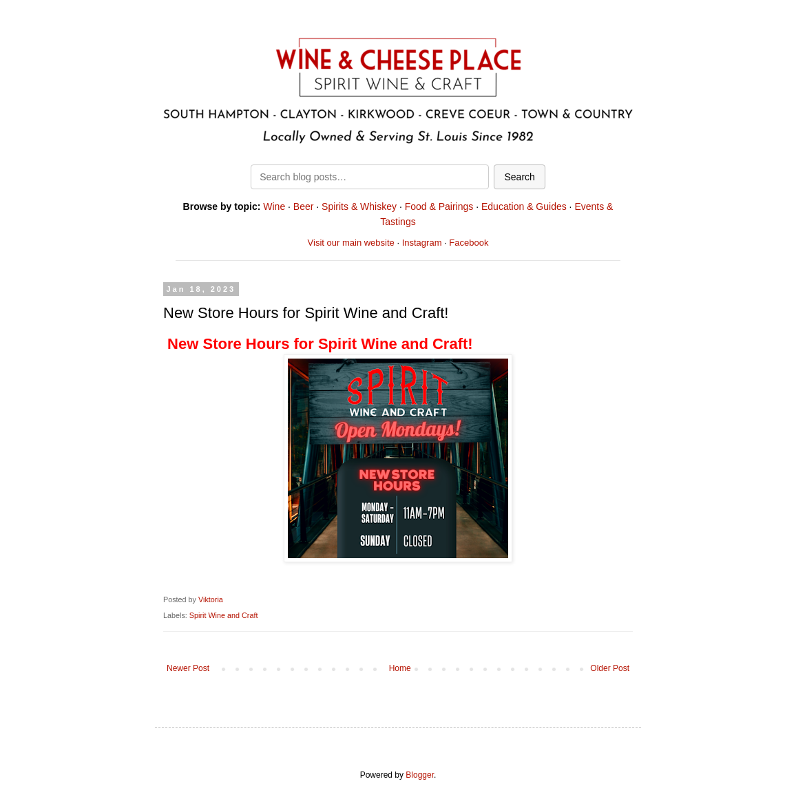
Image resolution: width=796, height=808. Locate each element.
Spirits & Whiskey (359, 206)
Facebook (468, 242)
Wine (274, 206)
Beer (303, 206)
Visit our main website (351, 242)
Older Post (609, 668)
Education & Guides (524, 206)
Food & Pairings (439, 206)
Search (519, 176)
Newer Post (188, 668)
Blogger (420, 775)
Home (400, 668)
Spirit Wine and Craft (223, 615)
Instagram (422, 242)
